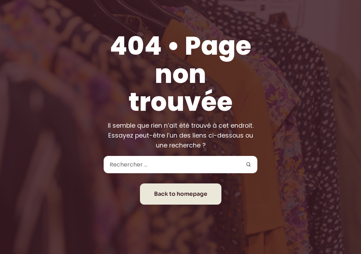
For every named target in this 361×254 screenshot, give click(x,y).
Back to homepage (180, 194)
